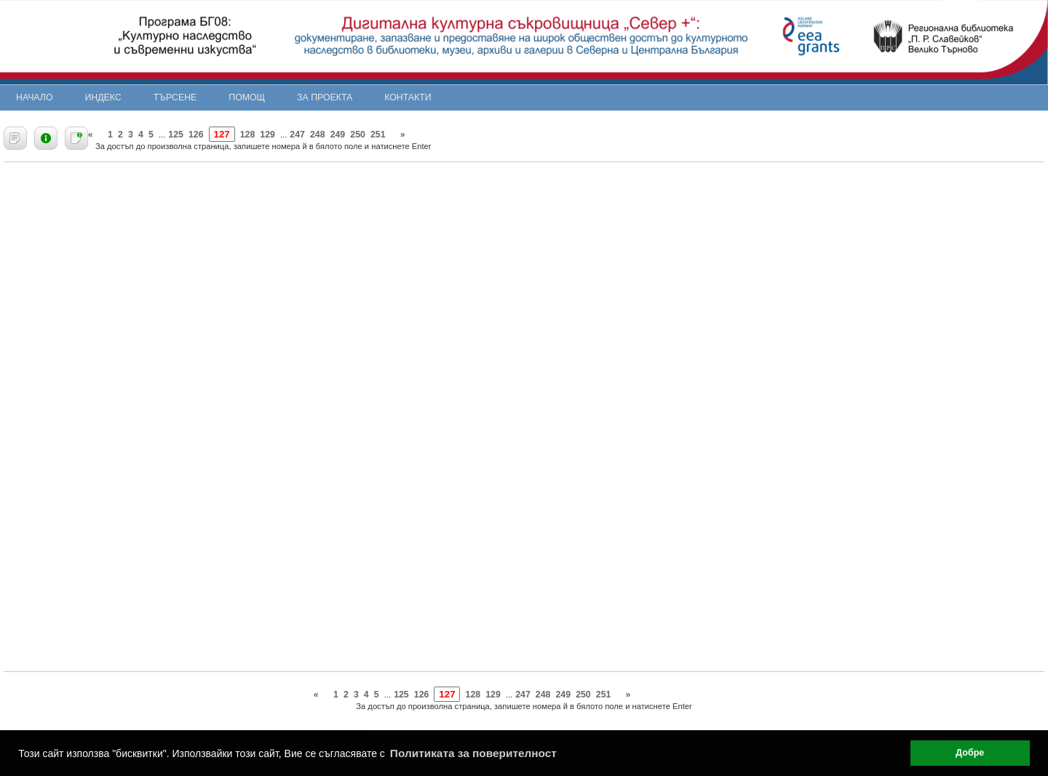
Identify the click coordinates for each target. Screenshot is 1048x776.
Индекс (103, 97)
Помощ (247, 97)
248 (317, 134)
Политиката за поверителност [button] (473, 753)
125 (175, 134)
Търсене (175, 97)
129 (267, 134)
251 (378, 134)
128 (247, 134)
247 (297, 134)
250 (357, 134)
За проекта (324, 97)
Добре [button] (970, 753)
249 (338, 134)
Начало (34, 97)
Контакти (407, 97)
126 (196, 134)
